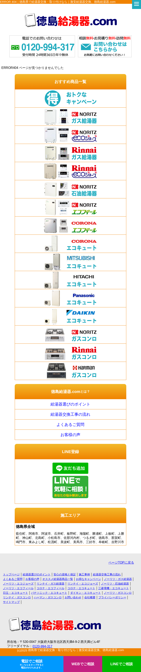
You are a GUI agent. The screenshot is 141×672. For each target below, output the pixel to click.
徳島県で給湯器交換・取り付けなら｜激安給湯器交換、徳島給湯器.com (76, 650)
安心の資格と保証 (64, 574)
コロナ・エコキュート (81, 588)
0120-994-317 (42, 646)
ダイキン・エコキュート (85, 592)
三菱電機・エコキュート (113, 588)
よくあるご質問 (70, 424)
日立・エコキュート (15, 592)
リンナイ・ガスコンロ (17, 597)
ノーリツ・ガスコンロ (118, 592)
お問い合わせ (73, 597)
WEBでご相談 (83, 664)
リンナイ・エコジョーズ (82, 583)
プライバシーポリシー (112, 597)
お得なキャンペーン (88, 579)
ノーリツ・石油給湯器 (115, 583)
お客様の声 (70, 434)
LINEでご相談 (121, 664)
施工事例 (84, 574)
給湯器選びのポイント (70, 404)
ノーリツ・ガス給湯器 (118, 579)
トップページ (11, 574)
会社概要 (89, 597)
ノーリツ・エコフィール (18, 588)
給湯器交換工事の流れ (70, 414)
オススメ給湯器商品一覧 (57, 579)
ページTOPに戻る (121, 562)
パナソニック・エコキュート (49, 592)
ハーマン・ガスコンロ (48, 597)
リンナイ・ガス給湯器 (50, 583)
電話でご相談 (32, 664)
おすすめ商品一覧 (70, 81)
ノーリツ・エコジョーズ (18, 583)
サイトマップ (11, 602)
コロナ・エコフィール (50, 588)
